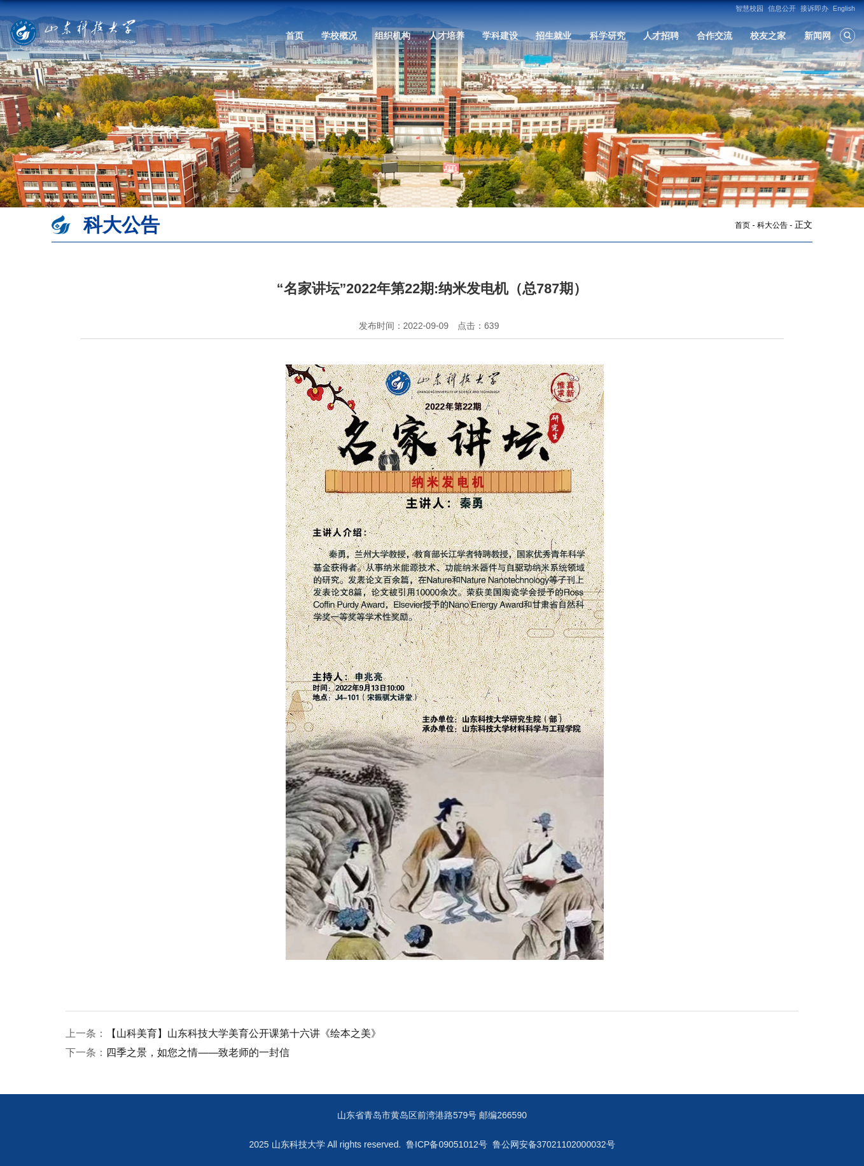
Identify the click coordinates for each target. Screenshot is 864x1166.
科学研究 (607, 36)
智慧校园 (749, 8)
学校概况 (339, 36)
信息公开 (782, 8)
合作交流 (714, 36)
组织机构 (392, 36)
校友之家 (768, 36)
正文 (803, 224)
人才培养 (446, 36)
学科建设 (500, 36)
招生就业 (553, 36)
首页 (294, 36)
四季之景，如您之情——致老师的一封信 (197, 1052)
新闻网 (817, 36)
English (844, 8)
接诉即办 (814, 8)
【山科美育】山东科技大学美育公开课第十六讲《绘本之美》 (243, 1033)
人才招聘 (661, 36)
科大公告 (772, 225)
